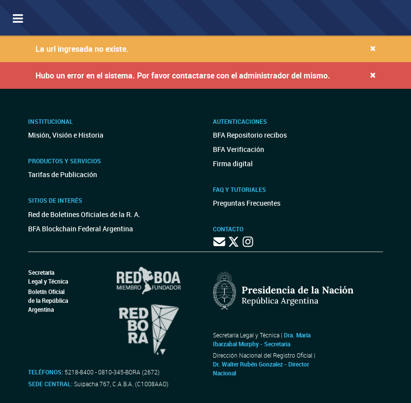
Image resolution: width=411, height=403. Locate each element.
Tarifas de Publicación (62, 174)
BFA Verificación (238, 149)
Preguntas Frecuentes (246, 203)
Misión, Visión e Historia (65, 135)
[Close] (373, 48)
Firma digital (233, 163)
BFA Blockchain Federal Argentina (80, 228)
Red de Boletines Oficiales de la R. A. (84, 214)
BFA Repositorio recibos (250, 135)
